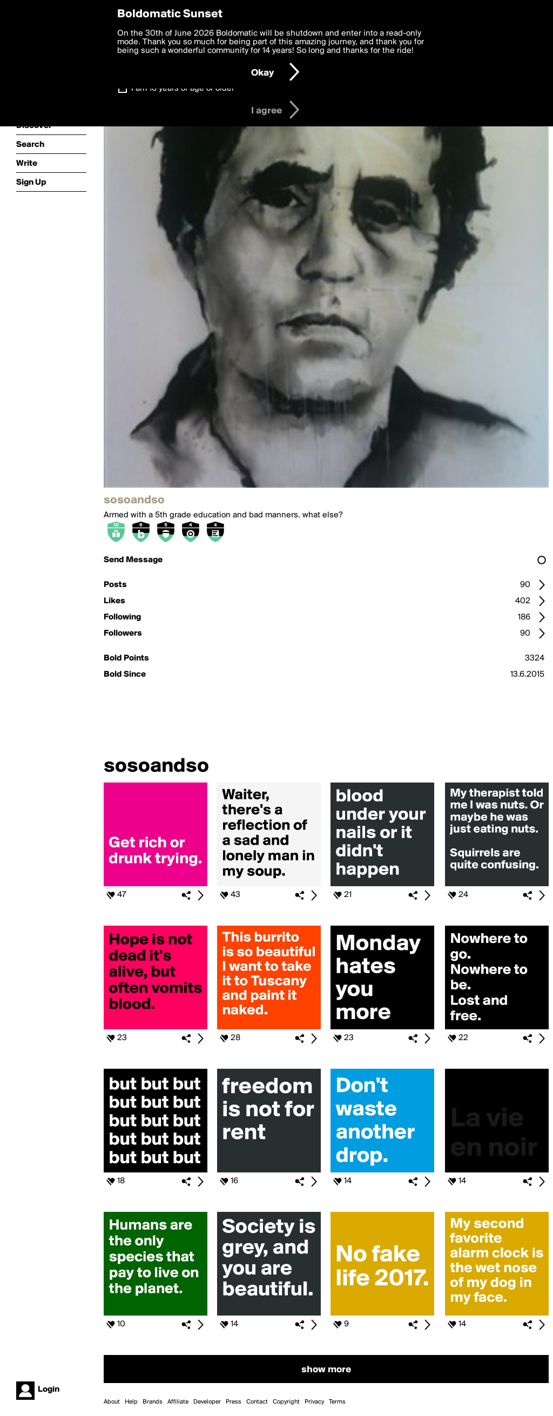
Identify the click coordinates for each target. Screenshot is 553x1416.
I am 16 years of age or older (182, 88)
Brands (153, 1402)
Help (131, 1402)
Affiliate (177, 1402)
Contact (257, 1402)
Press (233, 1402)
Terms (337, 1402)
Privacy (314, 1402)
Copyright (286, 1402)
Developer (207, 1402)
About (112, 1402)
